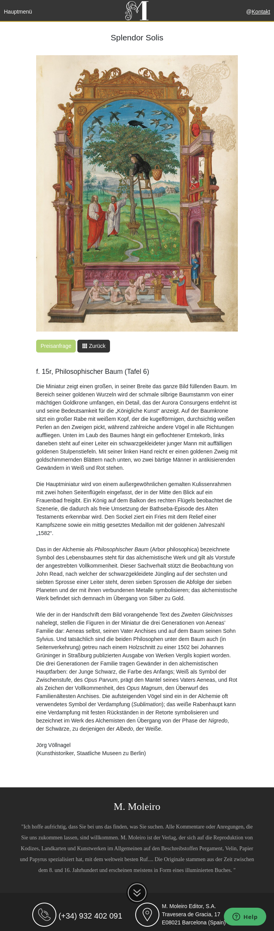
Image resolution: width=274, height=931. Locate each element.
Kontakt (261, 12)
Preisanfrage (56, 346)
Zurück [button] (94, 346)
